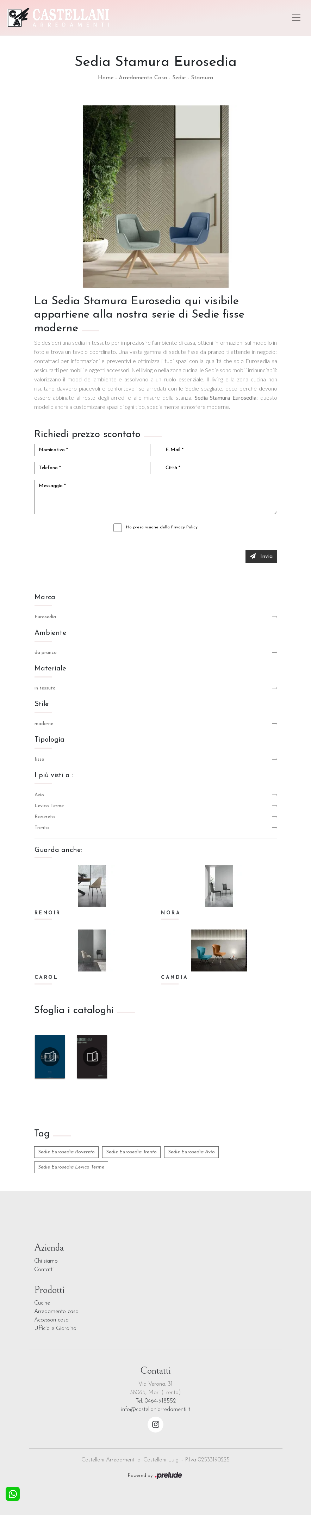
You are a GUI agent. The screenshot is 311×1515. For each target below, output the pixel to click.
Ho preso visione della (162, 527)
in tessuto (45, 688)
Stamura (202, 78)
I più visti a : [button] (54, 775)
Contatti (44, 1269)
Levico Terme (49, 806)
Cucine (42, 1303)
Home (105, 78)
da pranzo (46, 652)
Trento (42, 827)
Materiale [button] (50, 668)
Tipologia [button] (49, 739)
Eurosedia (45, 617)
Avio (39, 795)
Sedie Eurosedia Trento (131, 1152)
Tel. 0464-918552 (156, 1401)
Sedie (179, 78)
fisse (39, 759)
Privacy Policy (184, 527)
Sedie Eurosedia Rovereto (66, 1152)
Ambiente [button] (51, 633)
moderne (44, 723)
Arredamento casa (56, 1311)
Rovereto (45, 817)
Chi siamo (46, 1261)
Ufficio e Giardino (55, 1328)
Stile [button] (42, 704)
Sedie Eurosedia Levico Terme (71, 1167)
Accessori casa (51, 1320)
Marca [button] (45, 597)
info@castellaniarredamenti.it (155, 1409)
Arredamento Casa (143, 78)
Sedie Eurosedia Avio (191, 1152)
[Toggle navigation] (296, 17)
